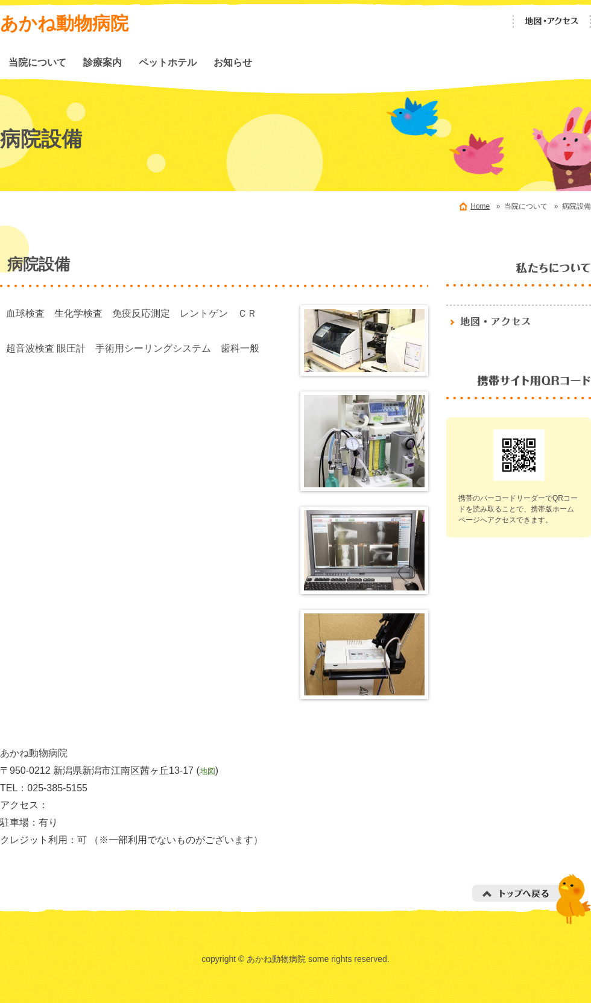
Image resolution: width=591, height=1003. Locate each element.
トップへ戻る (531, 899)
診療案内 (102, 62)
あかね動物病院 (64, 23)
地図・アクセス (552, 21)
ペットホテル (168, 62)
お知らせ (232, 62)
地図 (207, 771)
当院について (37, 62)
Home (480, 206)
